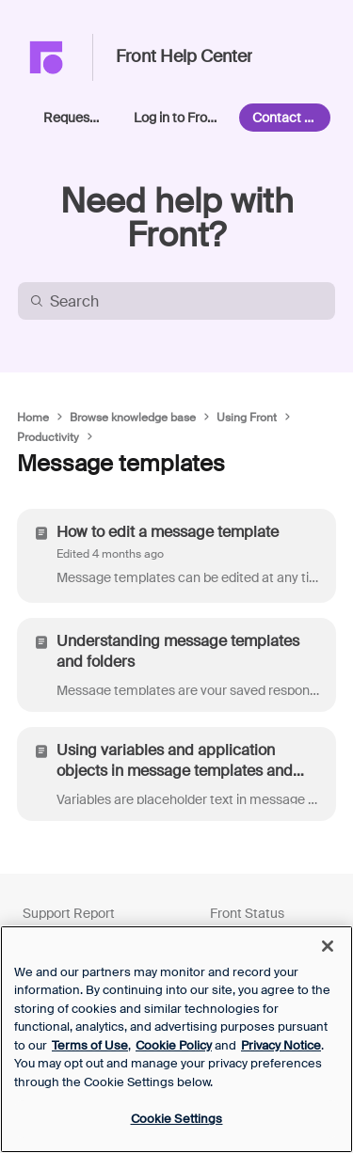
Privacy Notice (281, 1045)
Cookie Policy (174, 1045)
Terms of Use (90, 1045)
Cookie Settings (177, 1119)
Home (33, 417)
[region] (176, 1039)
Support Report (69, 913)
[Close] (327, 946)
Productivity (48, 437)
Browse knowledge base (133, 417)
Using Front (247, 417)
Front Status (247, 913)
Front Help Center (184, 57)
